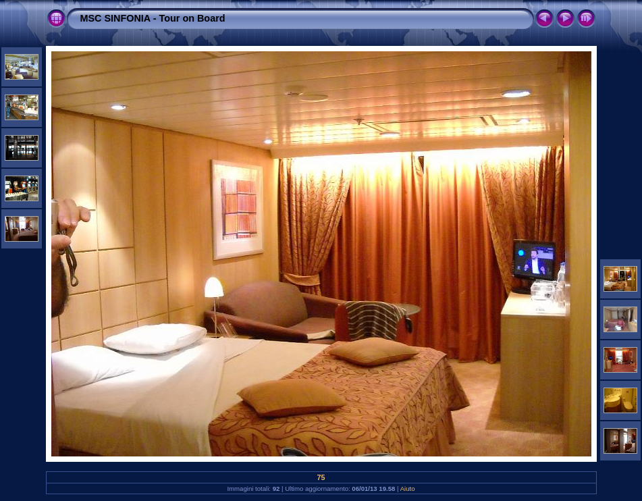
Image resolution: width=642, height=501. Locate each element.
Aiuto (407, 488)
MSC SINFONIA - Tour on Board (152, 18)
